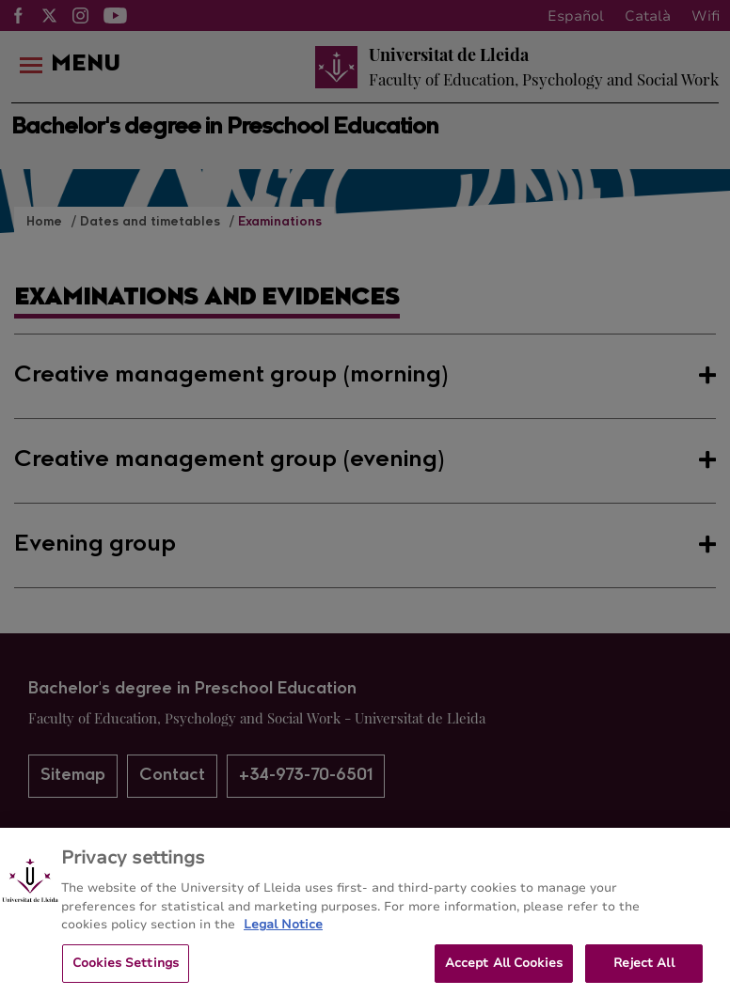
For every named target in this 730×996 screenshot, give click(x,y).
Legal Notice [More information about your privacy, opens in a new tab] (283, 938)
